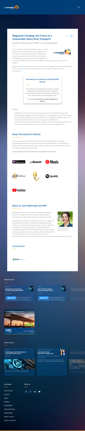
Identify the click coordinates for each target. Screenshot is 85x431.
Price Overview (9, 409)
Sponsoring (8, 413)
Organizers (8, 405)
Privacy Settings (10, 420)
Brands (6, 402)
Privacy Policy (9, 417)
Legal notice (8, 391)
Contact (7, 394)
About (6, 398)
